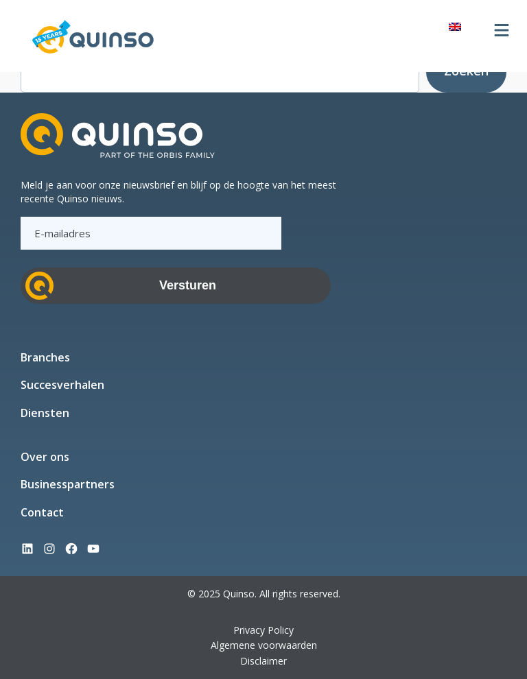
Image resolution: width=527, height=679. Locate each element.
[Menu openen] (501, 30)
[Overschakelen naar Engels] (455, 26)
